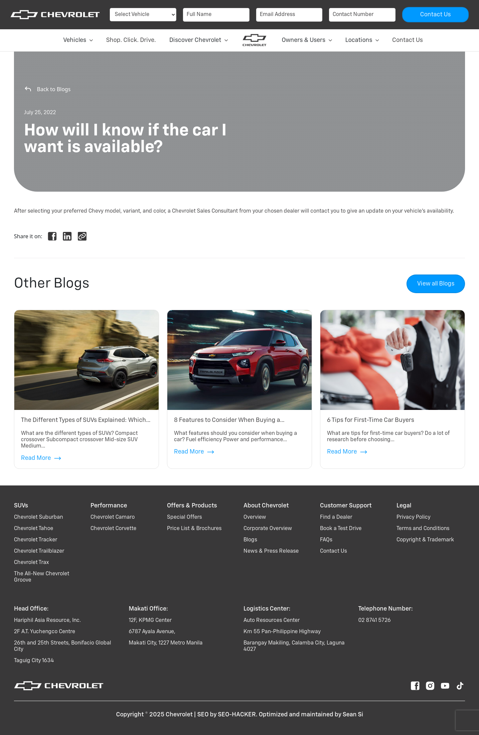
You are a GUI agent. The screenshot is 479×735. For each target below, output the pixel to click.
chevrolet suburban (38, 517)
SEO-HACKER (237, 715)
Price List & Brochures (194, 528)
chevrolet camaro (112, 517)
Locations (362, 40)
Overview (254, 517)
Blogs (250, 540)
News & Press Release (271, 551)
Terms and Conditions (423, 528)
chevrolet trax (31, 562)
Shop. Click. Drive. (131, 40)
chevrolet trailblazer (39, 551)
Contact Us (407, 40)
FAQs (326, 540)
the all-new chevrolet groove (41, 577)
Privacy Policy (413, 517)
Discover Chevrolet (198, 40)
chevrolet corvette (113, 528)
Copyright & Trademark (425, 540)
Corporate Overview (267, 528)
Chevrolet (179, 715)
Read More (41, 458)
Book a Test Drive (341, 528)
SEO (203, 715)
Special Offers (184, 517)
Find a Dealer (336, 517)
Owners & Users (307, 40)
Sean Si (353, 715)
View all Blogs (435, 284)
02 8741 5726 (374, 620)
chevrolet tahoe (33, 528)
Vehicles (78, 40)
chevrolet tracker (35, 540)
